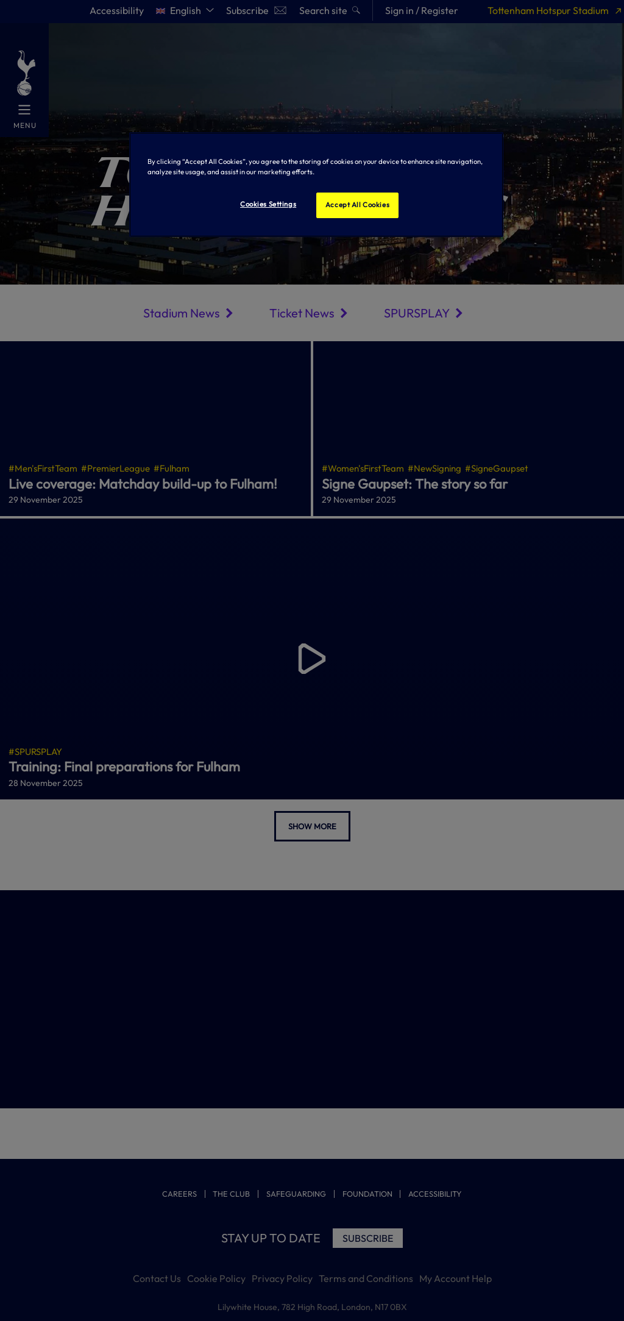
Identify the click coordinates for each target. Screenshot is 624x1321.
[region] (316, 184)
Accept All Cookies (357, 204)
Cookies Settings (268, 204)
